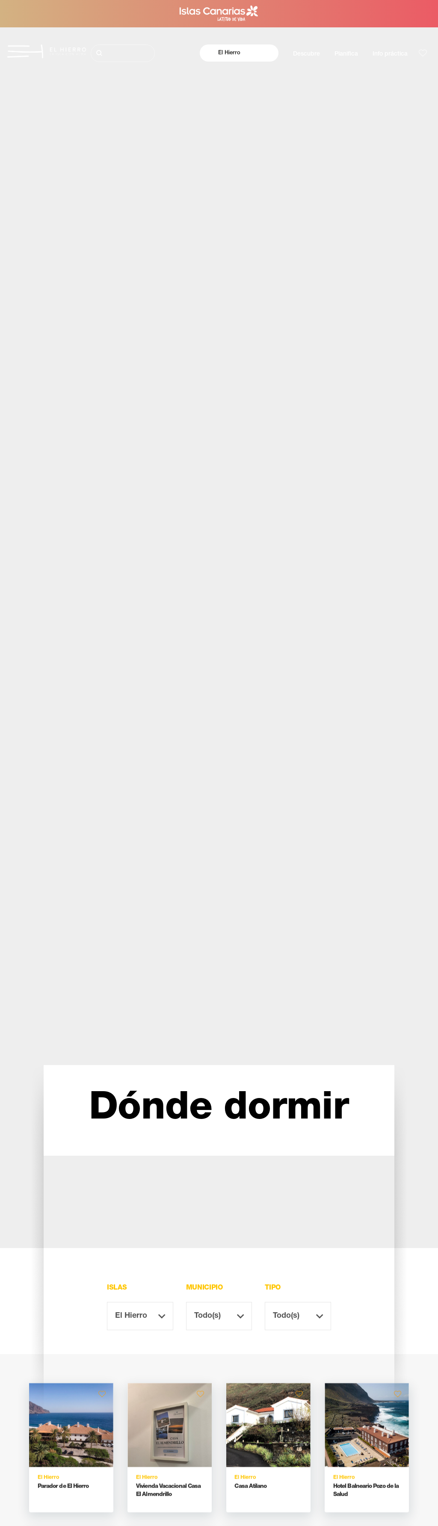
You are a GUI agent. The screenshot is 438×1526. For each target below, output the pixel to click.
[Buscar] (123, 53)
